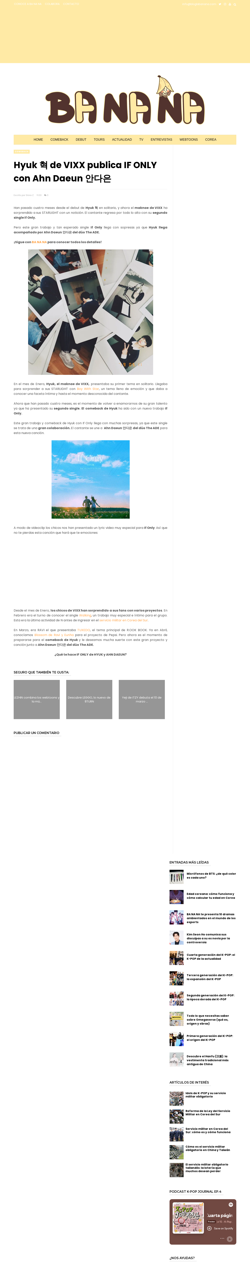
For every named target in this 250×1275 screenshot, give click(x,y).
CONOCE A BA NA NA (27, 4)
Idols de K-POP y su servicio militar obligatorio (206, 1094)
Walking (85, 615)
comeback (22, 151)
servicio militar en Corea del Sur (123, 620)
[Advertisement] (48, 35)
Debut (81, 139)
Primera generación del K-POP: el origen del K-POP (210, 1038)
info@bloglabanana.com (199, 4)
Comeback (59, 139)
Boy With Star (88, 389)
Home (38, 139)
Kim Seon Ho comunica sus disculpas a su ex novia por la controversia (208, 938)
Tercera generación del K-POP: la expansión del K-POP (210, 977)
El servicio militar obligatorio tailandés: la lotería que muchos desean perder (207, 1168)
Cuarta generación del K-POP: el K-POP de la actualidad (211, 957)
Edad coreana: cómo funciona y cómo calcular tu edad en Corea (211, 896)
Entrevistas (161, 139)
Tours (99, 139)
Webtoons (189, 139)
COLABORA (52, 4)
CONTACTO (71, 4)
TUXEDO (83, 630)
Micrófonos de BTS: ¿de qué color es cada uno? (211, 876)
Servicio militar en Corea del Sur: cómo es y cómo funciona (208, 1130)
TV (141, 139)
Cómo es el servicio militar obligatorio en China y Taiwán (208, 1148)
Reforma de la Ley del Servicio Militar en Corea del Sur (208, 1112)
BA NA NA (39, 242)
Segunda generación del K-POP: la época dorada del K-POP (210, 997)
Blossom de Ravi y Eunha (54, 635)
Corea (210, 139)
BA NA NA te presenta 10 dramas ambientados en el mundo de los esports (211, 918)
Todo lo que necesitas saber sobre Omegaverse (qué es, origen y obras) (208, 1020)
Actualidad (122, 139)
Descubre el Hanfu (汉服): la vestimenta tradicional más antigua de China (208, 1060)
